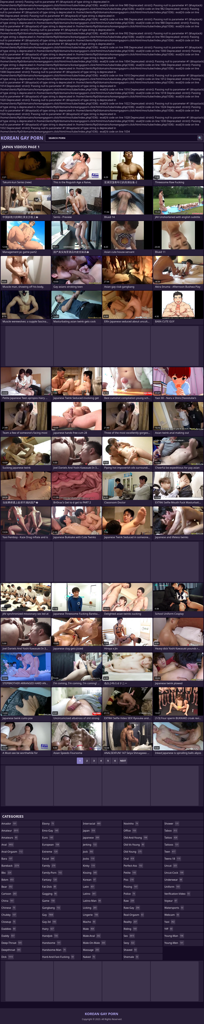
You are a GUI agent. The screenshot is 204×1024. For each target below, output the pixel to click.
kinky (89, 865)
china (7, 900)
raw (129, 900)
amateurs (9, 837)
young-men (174, 942)
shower (171, 823)
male (89, 928)
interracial (92, 823)
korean (89, 879)
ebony (48, 823)
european (51, 844)
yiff (168, 928)
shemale (131, 956)
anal (7, 844)
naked (89, 956)
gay (48, 914)
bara (7, 858)
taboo (171, 830)
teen (170, 851)
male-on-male (94, 942)
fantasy (50, 879)
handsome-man (54, 949)
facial (48, 858)
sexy (129, 942)
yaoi (169, 921)
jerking (90, 844)
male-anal (92, 935)
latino (89, 893)
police (130, 893)
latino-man (92, 900)
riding (130, 928)
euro (48, 837)
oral (129, 858)
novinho (131, 823)
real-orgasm (134, 914)
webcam (172, 914)
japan (89, 830)
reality (131, 921)
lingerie (91, 914)
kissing (90, 872)
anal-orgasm (12, 851)
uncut (171, 865)
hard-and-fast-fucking (58, 956)
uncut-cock (174, 872)
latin (89, 886)
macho (89, 921)
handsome (51, 942)
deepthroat (11, 949)
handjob (50, 935)
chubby (9, 914)
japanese (91, 837)
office (130, 830)
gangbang (51, 907)
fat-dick (49, 886)
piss (129, 879)
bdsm (7, 879)
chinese (8, 907)
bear (7, 886)
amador (9, 823)
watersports (174, 907)
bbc (6, 872)
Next (123, 760)
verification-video (177, 893)
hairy (48, 928)
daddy (8, 935)
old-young (133, 851)
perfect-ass (133, 865)
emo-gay (50, 830)
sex (129, 935)
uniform (172, 886)
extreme (50, 851)
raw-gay (132, 907)
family (49, 865)
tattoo (171, 837)
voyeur (171, 900)
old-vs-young (134, 844)
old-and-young (136, 837)
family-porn (52, 872)
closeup (8, 921)
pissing (131, 886)
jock (88, 851)
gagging (49, 893)
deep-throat (11, 942)
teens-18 (172, 858)
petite (130, 872)
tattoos (171, 844)
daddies (8, 928)
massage (91, 949)
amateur (10, 830)
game (48, 900)
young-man (174, 935)
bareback (10, 865)
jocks (89, 858)
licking (90, 907)
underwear (173, 879)
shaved (130, 949)
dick (7, 956)
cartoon (9, 893)
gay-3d (49, 921)
